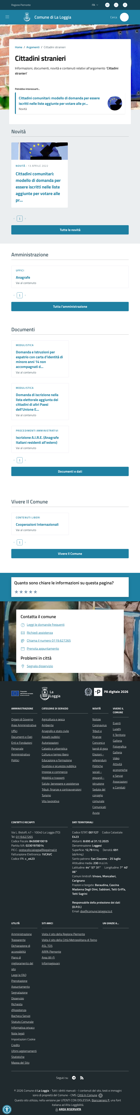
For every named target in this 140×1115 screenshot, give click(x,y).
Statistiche (17, 1057)
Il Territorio (119, 735)
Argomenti (33, 47)
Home (18, 47)
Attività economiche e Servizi (120, 770)
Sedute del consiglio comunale (98, 795)
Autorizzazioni (50, 742)
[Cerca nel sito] (124, 17)
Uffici (20, 270)
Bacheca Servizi (20, 1016)
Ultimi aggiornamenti (24, 1051)
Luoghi (117, 729)
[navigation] (7, 17)
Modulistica (25, 345)
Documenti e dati (70, 471)
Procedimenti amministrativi (37, 430)
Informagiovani (51, 963)
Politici (15, 760)
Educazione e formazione (57, 760)
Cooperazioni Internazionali (37, 524)
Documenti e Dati (21, 737)
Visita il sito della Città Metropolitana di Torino (69, 940)
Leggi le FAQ (18, 975)
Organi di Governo (22, 719)
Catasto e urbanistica (54, 748)
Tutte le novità (70, 229)
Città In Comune (87, 1095)
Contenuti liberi (28, 517)
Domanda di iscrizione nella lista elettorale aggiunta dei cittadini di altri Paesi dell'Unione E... (37, 402)
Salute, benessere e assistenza (60, 783)
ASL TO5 (47, 946)
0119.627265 (24, 837)
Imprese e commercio (54, 772)
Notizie (96, 719)
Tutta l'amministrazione (70, 306)
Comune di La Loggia (52, 17)
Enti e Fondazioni (21, 742)
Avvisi (96, 813)
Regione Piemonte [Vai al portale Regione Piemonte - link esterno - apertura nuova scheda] (21, 5)
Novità (21, 166)
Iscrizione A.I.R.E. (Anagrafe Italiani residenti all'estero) (37, 440)
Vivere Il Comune (70, 553)
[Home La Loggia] (45, 17)
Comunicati (99, 807)
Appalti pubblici (51, 737)
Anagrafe (23, 277)
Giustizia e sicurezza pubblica (59, 766)
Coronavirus (99, 725)
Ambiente (48, 725)
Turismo (46, 795)
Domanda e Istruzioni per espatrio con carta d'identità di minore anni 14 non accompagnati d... (39, 359)
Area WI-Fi (48, 957)
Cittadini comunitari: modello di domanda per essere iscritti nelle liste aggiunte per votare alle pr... (59, 100)
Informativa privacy (23, 1027)
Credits (15, 1045)
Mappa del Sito (20, 1062)
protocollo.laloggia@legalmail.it (38, 850)
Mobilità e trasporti (53, 778)
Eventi (117, 723)
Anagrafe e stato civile (55, 731)
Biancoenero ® (100, 1100)
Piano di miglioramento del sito (22, 963)
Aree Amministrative (23, 725)
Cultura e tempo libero (55, 754)
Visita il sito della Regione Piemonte (63, 934)
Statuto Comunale (22, 1021)
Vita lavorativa (50, 801)
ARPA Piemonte (51, 951)
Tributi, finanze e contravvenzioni (61, 789)
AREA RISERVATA (68, 1109)
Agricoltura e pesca (53, 719)
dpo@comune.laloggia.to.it (96, 911)
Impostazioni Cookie (23, 1039)
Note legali (17, 1033)
